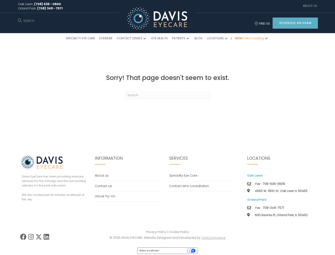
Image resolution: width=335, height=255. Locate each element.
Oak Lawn (255, 175)
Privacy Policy (156, 232)
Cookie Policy (179, 232)
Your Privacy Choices (174, 250)
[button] (295, 23)
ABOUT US (310, 6)
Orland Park (257, 200)
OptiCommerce (213, 238)
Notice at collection (149, 250)
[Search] (167, 95)
